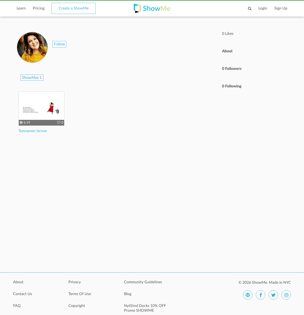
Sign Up (280, 8)
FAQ (17, 306)
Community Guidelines (143, 282)
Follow (59, 44)
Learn (21, 8)
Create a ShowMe (74, 8)
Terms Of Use (79, 294)
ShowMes (32, 78)
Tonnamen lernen (33, 131)
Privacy (74, 282)
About (18, 282)
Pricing (38, 8)
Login (262, 8)
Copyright (76, 306)
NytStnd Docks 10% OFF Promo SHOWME (145, 308)
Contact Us (22, 294)
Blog (127, 294)
